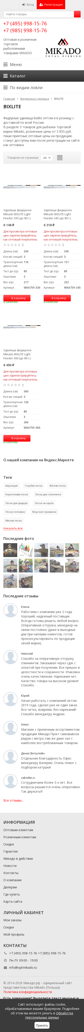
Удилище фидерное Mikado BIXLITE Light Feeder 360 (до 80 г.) (17, 354)
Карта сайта (12, 901)
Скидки (8, 844)
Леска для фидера (16, 503)
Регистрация (50, 4)
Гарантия (10, 851)
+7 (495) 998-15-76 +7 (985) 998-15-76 (25, 27)
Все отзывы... (13, 800)
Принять (42, 1025)
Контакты (10, 873)
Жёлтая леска (58, 485)
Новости (10, 866)
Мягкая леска (13, 520)
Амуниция (11, 485)
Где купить (11, 894)
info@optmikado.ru (23, 967)
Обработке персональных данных (49, 1015)
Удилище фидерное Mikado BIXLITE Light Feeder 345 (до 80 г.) (58, 214)
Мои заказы (12, 920)
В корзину (16, 298)
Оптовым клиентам (18, 830)
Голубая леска (33, 485)
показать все (13, 528)
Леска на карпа (44, 503)
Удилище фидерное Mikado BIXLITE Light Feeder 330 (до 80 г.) (17, 214)
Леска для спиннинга (48, 494)
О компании (12, 880)
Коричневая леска (16, 494)
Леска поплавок (15, 511)
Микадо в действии (18, 858)
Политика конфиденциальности (27, 992)
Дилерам (10, 887)
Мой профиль (13, 934)
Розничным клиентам (19, 837)
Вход (28, 4)
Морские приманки (44, 511)
